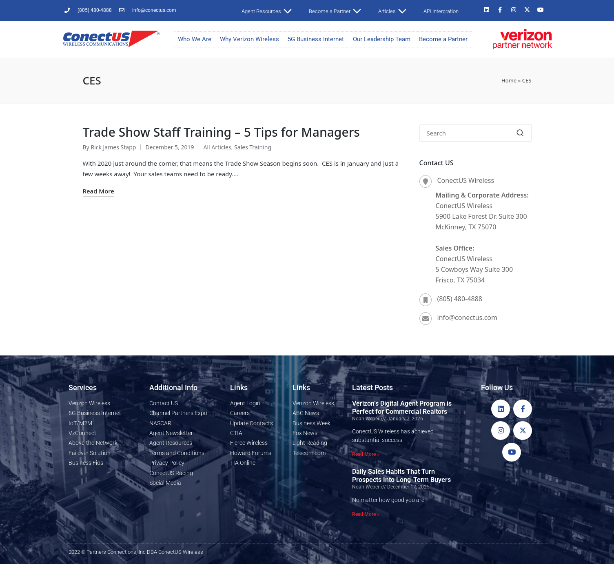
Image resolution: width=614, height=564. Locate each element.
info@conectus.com (467, 317)
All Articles (217, 147)
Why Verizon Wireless (249, 39)
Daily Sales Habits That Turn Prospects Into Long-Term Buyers (401, 476)
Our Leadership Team (381, 39)
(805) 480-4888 (459, 298)
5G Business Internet (316, 39)
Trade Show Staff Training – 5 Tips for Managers (221, 132)
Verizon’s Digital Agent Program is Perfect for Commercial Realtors (402, 407)
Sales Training (252, 147)
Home (508, 80)
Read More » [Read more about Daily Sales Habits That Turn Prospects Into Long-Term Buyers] (365, 514)
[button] (520, 133)
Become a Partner (443, 39)
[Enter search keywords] (475, 133)
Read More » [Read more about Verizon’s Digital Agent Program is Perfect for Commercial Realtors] (365, 454)
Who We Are (194, 39)
